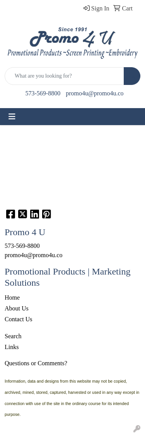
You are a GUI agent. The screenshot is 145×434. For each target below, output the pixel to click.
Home (12, 297)
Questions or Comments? (36, 363)
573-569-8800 (42, 93)
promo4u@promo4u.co (94, 93)
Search (13, 336)
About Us (17, 308)
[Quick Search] (64, 76)
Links (12, 347)
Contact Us (18, 319)
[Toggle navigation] (12, 116)
